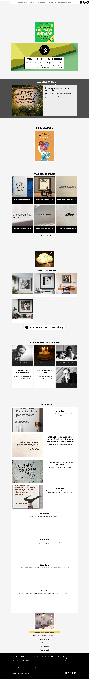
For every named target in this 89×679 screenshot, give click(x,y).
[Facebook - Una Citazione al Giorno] (84, 2)
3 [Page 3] (44, 235)
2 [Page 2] (41, 235)
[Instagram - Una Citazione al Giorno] (81, 2)
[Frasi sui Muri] (44, 639)
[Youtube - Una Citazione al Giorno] (73, 673)
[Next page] (53, 235)
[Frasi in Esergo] (44, 643)
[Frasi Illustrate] (44, 646)
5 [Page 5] (50, 235)
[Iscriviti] (69, 663)
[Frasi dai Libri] (44, 650)
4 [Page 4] (47, 235)
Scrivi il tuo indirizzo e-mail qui (21, 660)
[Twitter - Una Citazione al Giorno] (70, 673)
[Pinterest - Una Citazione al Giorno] (75, 673)
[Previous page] (36, 235)
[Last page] (56, 235)
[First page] (33, 235)
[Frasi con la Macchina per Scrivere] (44, 636)
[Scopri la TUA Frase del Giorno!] (44, 632)
